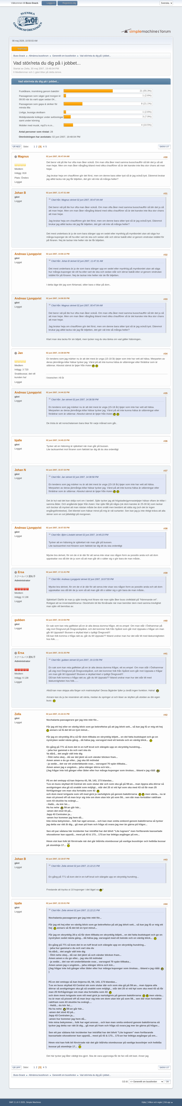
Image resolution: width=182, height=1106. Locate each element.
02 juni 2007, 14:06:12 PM (57, 254)
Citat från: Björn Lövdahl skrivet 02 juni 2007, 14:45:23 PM (79, 535)
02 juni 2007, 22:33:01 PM (57, 903)
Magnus (23, 156)
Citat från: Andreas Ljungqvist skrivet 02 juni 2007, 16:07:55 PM (82, 579)
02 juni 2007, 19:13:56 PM (57, 620)
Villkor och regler (155, 1102)
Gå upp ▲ (168, 1102)
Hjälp (144, 1102)
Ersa (21, 572)
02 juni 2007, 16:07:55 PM (57, 528)
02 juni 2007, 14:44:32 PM (57, 392)
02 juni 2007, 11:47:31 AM (57, 193)
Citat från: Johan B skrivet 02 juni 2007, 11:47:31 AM (77, 261)
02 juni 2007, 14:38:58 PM (57, 353)
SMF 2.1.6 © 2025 (17, 1102)
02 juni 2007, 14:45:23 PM (57, 440)
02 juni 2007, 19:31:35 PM (57, 653)
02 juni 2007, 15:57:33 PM (57, 470)
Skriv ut (164, 147)
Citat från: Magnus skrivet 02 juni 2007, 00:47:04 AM (77, 200)
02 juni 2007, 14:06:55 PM (57, 298)
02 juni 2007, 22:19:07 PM (57, 859)
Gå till (125, 1081)
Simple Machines (33, 1102)
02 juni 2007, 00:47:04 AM (57, 156)
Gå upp (16, 1067)
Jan (20, 352)
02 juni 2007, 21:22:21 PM (57, 714)
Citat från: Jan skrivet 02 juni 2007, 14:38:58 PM (74, 399)
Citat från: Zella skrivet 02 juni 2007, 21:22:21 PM (75, 866)
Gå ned (16, 147)
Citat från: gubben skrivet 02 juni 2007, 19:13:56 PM (76, 660)
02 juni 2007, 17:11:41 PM (57, 572)
